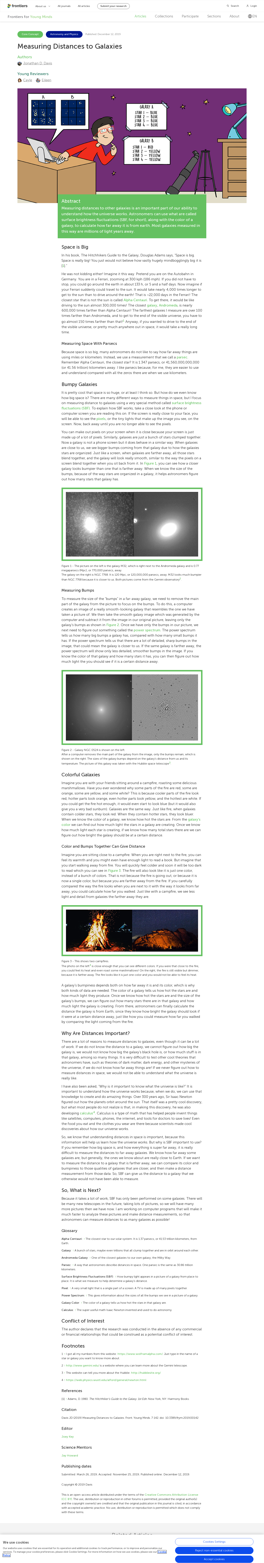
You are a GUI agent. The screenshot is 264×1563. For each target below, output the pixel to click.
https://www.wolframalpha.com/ (140, 1354)
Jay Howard (70, 1455)
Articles (140, 16)
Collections (164, 16)
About (234, 16)
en (252, 16)
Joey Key (68, 1436)
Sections (214, 16)
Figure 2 (112, 625)
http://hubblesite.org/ (146, 1372)
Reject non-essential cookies (214, 1551)
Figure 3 (114, 871)
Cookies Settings (214, 1542)
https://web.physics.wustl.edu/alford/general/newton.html (106, 1380)
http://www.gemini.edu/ (82, 1365)
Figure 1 (150, 463)
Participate (190, 16)
